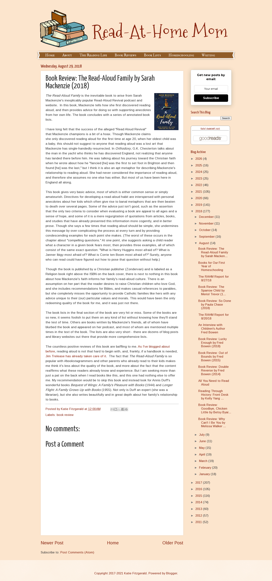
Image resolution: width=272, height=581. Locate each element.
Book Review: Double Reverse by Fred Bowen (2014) (213, 370)
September (207, 236)
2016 (199, 489)
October (205, 230)
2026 (199, 158)
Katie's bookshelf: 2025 (210, 129)
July (202, 434)
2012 (199, 515)
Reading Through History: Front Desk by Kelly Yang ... (213, 394)
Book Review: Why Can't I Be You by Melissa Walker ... (212, 422)
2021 (199, 191)
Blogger (171, 573)
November (206, 223)
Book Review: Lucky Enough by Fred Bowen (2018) (212, 342)
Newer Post (52, 542)
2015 (199, 496)
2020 (199, 198)
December (207, 217)
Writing (208, 55)
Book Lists (152, 55)
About (67, 55)
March (203, 461)
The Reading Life (93, 55)
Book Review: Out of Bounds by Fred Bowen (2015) (213, 356)
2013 (199, 509)
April (202, 454)
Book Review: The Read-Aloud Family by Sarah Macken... (213, 252)
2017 (199, 482)
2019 (199, 205)
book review (65, 415)
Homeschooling (181, 55)
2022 (199, 185)
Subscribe (211, 98)
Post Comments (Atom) (77, 552)
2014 (199, 502)
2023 (199, 178)
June (203, 441)
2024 (199, 172)
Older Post (172, 542)
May (202, 448)
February (205, 467)
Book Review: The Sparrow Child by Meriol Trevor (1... (212, 290)
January (205, 474)
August (204, 243)
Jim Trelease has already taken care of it (76, 356)
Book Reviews (125, 55)
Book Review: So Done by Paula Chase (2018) (214, 304)
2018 (199, 211)
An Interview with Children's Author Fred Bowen (211, 328)
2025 (199, 165)
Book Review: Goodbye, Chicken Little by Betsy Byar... (214, 408)
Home (50, 55)
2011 (199, 522)
